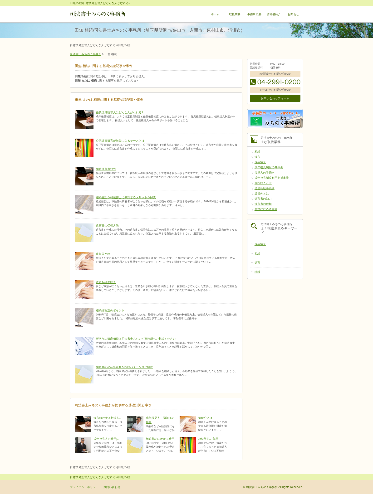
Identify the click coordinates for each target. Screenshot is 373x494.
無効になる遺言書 (266, 209)
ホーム (215, 14)
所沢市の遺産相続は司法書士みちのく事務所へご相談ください (136, 338)
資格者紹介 (274, 14)
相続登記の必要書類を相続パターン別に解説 (124, 367)
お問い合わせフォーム (275, 98)
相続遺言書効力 (106, 169)
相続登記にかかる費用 (160, 439)
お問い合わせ (111, 487)
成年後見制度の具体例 (269, 167)
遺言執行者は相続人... (107, 418)
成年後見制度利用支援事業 (272, 177)
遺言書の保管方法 (107, 225)
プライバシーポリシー (84, 487)
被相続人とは (263, 183)
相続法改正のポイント (110, 310)
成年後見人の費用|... (106, 439)
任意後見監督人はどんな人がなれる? (119, 112)
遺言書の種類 (263, 204)
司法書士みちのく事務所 (85, 54)
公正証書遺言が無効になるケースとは (120, 140)
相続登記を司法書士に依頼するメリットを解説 (126, 197)
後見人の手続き (265, 172)
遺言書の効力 (263, 198)
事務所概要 (254, 14)
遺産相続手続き (106, 282)
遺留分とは (103, 254)
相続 (257, 151)
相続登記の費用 (208, 439)
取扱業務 (234, 14)
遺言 (257, 157)
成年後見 (260, 162)
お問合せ (293, 14)
